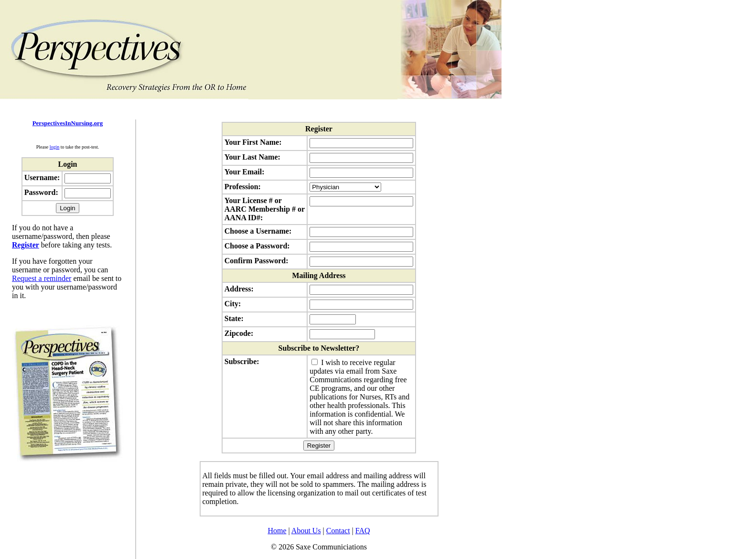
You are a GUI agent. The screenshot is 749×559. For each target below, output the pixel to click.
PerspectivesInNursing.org (67, 123)
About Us (306, 531)
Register (25, 245)
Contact (338, 531)
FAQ (362, 531)
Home (277, 531)
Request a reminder (41, 278)
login (55, 147)
